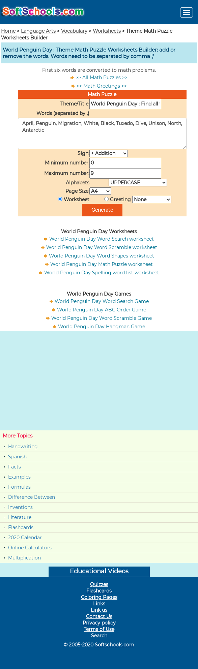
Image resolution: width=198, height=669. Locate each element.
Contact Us (99, 616)
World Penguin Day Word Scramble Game (101, 318)
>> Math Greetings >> (102, 86)
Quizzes (99, 584)
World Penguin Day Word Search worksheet (101, 239)
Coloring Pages (99, 597)
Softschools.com (114, 645)
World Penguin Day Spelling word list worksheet (101, 273)
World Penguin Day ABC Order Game (101, 310)
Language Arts (38, 31)
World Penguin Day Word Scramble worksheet (101, 247)
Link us (99, 610)
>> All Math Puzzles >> (102, 77)
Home (8, 31)
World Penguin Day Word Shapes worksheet (101, 256)
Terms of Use (99, 629)
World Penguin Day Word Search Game (102, 301)
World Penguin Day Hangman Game (101, 327)
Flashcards (20, 527)
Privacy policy (99, 623)
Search (99, 636)
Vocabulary (74, 31)
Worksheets (107, 31)
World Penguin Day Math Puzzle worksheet (101, 264)
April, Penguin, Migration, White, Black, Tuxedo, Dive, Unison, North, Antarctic (102, 133)
